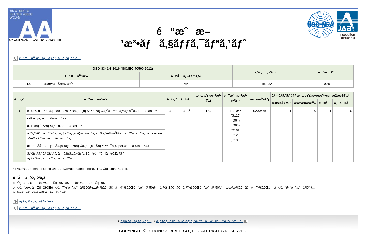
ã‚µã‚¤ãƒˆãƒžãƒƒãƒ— (135, 221)
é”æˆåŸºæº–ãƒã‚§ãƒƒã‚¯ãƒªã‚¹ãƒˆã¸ (50, 58)
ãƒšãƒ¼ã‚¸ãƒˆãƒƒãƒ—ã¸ (38, 201)
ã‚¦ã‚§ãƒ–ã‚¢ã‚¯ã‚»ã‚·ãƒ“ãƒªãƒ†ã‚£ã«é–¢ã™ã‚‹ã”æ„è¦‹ (202, 221)
